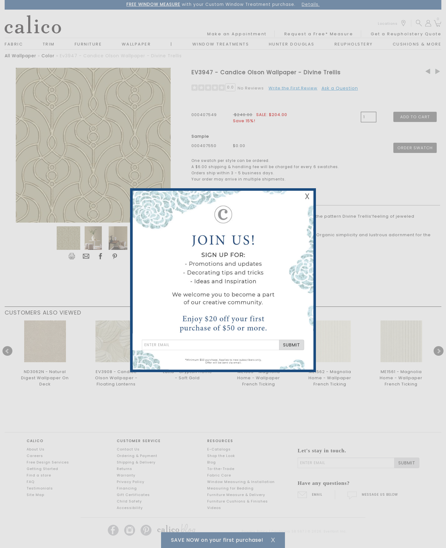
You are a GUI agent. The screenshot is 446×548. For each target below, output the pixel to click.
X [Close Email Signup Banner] (307, 196)
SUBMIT (291, 345)
